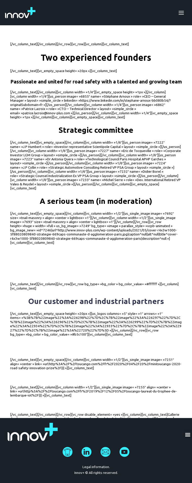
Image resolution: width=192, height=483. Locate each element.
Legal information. (96, 467)
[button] (188, 434)
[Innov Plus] (20, 12)
